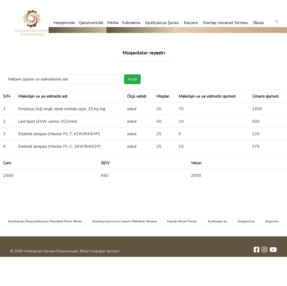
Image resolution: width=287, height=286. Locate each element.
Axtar (132, 79)
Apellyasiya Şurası (162, 23)
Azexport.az (246, 221)
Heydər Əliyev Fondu (182, 221)
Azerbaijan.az (217, 221)
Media (113, 23)
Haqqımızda (64, 23)
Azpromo (272, 221)
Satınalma (131, 23)
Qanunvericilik (91, 23)
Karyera (191, 23)
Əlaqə (258, 23)
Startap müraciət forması (225, 23)
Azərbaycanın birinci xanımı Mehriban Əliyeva (124, 221)
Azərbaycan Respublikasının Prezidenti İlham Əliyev (45, 221)
